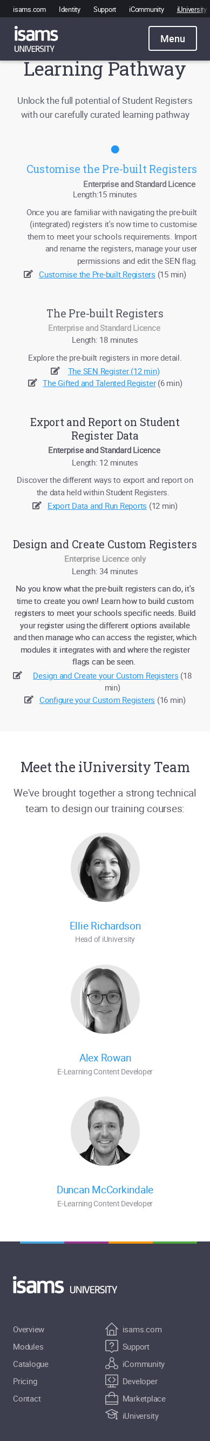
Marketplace (135, 1398)
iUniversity (192, 9)
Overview (28, 1329)
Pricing (25, 1381)
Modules (28, 1346)
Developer (131, 1380)
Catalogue (31, 1363)
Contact (26, 1398)
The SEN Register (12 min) (114, 371)
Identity (69, 9)
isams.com (29, 9)
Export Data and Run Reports (97, 505)
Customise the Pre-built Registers (97, 274)
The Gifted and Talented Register (99, 382)
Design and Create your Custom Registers (105, 675)
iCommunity (146, 9)
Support (104, 9)
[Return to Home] (71, 1284)
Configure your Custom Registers (97, 699)
